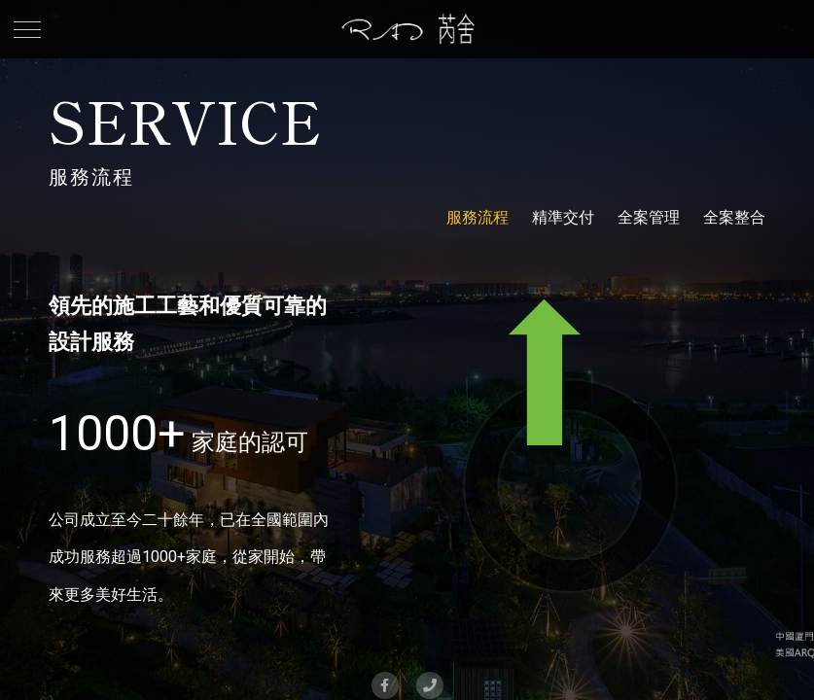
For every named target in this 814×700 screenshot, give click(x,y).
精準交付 (563, 217)
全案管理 (649, 217)
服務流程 (477, 217)
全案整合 (734, 217)
